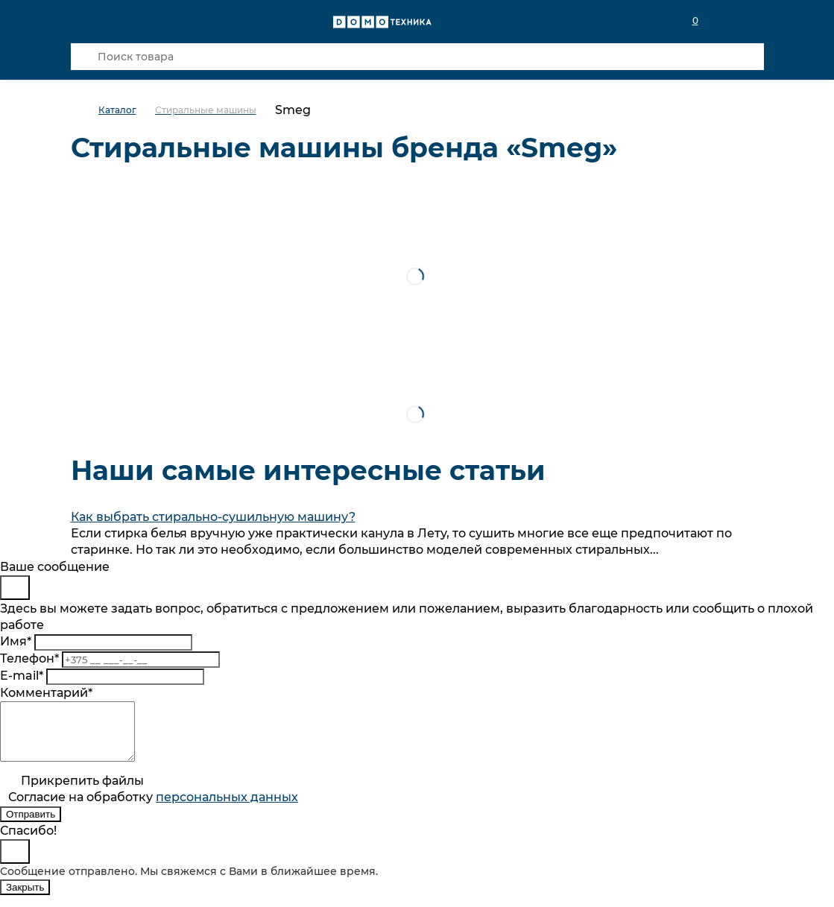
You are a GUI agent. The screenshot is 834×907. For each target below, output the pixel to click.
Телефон (29, 658)
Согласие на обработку (153, 808)
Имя (15, 641)
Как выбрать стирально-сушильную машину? (213, 517)
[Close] (15, 587)
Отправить (30, 825)
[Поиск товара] (417, 56)
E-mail (21, 676)
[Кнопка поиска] (84, 56)
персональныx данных (227, 808)
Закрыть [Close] (25, 898)
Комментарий (46, 693)
